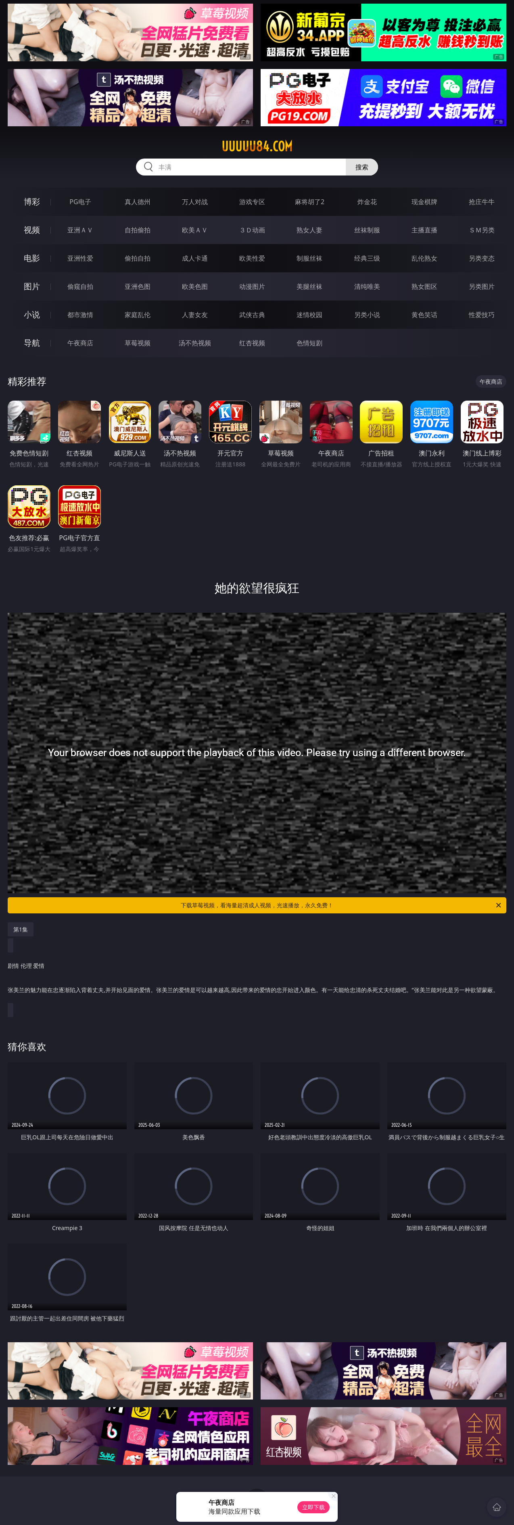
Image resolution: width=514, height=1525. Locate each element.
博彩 (32, 201)
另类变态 (482, 258)
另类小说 (367, 314)
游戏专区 (252, 201)
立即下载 (313, 1507)
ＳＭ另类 (482, 230)
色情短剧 (309, 342)
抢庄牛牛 (482, 201)
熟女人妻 (309, 230)
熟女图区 (424, 286)
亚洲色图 (137, 286)
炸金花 (367, 201)
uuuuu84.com (257, 146)
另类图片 (482, 286)
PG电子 (80, 201)
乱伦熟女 (424, 258)
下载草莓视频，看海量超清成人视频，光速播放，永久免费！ (341, 905)
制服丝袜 (309, 258)
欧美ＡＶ (195, 230)
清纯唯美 (367, 286)
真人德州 (137, 201)
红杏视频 (252, 342)
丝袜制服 (367, 230)
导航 (32, 342)
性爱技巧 (482, 314)
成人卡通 (195, 258)
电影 (32, 258)
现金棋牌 (424, 201)
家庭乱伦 (137, 314)
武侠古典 (252, 314)
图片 (32, 286)
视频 (32, 229)
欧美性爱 (252, 258)
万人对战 (195, 201)
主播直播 (424, 230)
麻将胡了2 (309, 201)
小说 (32, 314)
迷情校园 (309, 314)
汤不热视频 (195, 342)
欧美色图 (195, 286)
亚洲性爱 (80, 258)
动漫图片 (252, 286)
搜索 (361, 167)
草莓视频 (137, 342)
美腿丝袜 (309, 286)
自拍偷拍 (137, 230)
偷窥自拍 (80, 286)
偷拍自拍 (137, 258)
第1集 (20, 929)
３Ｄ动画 (252, 230)
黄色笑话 (424, 314)
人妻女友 (195, 314)
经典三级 (367, 258)
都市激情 (80, 314)
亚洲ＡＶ (80, 230)
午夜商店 (80, 342)
